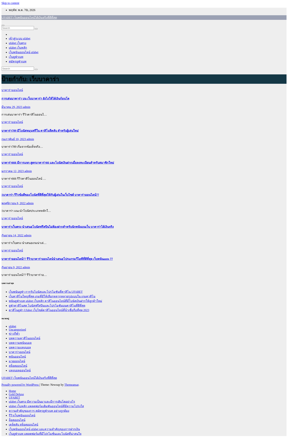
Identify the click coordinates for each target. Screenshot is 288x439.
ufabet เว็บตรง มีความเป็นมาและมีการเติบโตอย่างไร (42, 401)
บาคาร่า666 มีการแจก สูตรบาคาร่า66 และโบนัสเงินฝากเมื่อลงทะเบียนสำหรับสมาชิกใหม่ (57, 162)
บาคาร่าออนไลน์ (12, 90)
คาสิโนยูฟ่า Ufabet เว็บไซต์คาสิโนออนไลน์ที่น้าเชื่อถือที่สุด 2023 (49, 310)
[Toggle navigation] (2, 25)
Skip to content (10, 3)
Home (12, 391)
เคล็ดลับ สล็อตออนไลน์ (23, 424)
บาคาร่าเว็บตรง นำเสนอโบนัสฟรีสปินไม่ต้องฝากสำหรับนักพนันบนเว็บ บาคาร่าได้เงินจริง (57, 226)
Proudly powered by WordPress (20, 384)
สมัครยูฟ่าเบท (17, 61)
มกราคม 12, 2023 (12, 171)
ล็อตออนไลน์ (17, 420)
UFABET (14, 397)
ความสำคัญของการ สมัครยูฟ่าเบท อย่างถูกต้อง (39, 410)
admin (26, 107)
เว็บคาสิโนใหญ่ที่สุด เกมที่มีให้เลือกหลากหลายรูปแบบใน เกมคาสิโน (52, 296)
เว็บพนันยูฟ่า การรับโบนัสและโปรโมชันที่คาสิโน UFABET (46, 291)
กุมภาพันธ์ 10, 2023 (14, 139)
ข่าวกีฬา (14, 333)
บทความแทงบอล (20, 347)
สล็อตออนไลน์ (18, 365)
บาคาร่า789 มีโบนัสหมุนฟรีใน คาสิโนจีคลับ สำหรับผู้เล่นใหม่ (40, 130)
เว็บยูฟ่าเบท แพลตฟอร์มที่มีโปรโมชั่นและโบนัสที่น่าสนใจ (45, 433)
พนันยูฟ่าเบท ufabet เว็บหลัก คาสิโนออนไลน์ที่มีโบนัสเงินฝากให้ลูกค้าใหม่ (55, 301)
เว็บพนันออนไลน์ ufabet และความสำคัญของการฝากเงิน (44, 429)
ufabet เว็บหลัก (18, 47)
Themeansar (71, 384)
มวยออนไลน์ (17, 361)
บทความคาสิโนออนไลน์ (24, 338)
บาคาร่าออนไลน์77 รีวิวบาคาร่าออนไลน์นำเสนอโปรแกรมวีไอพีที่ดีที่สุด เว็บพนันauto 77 (57, 258)
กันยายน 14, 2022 (12, 235)
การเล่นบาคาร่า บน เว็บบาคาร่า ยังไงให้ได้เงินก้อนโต (35, 98)
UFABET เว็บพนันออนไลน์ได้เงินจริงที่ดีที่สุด (29, 17)
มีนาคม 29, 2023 (12, 107)
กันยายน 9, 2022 (12, 267)
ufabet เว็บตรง (17, 43)
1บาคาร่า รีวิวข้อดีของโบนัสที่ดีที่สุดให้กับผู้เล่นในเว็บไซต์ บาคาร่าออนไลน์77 (50, 194)
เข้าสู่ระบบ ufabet (19, 38)
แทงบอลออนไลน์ (20, 370)
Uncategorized (17, 329)
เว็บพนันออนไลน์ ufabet (23, 52)
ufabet (12, 326)
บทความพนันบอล (20, 342)
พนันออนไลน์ (17, 356)
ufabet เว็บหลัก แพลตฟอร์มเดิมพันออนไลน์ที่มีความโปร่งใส (46, 406)
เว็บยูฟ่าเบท (16, 56)
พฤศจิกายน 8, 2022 (13, 203)
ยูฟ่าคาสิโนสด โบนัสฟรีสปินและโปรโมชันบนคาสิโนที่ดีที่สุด (47, 305)
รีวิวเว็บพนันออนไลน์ (22, 415)
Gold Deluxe (16, 394)
